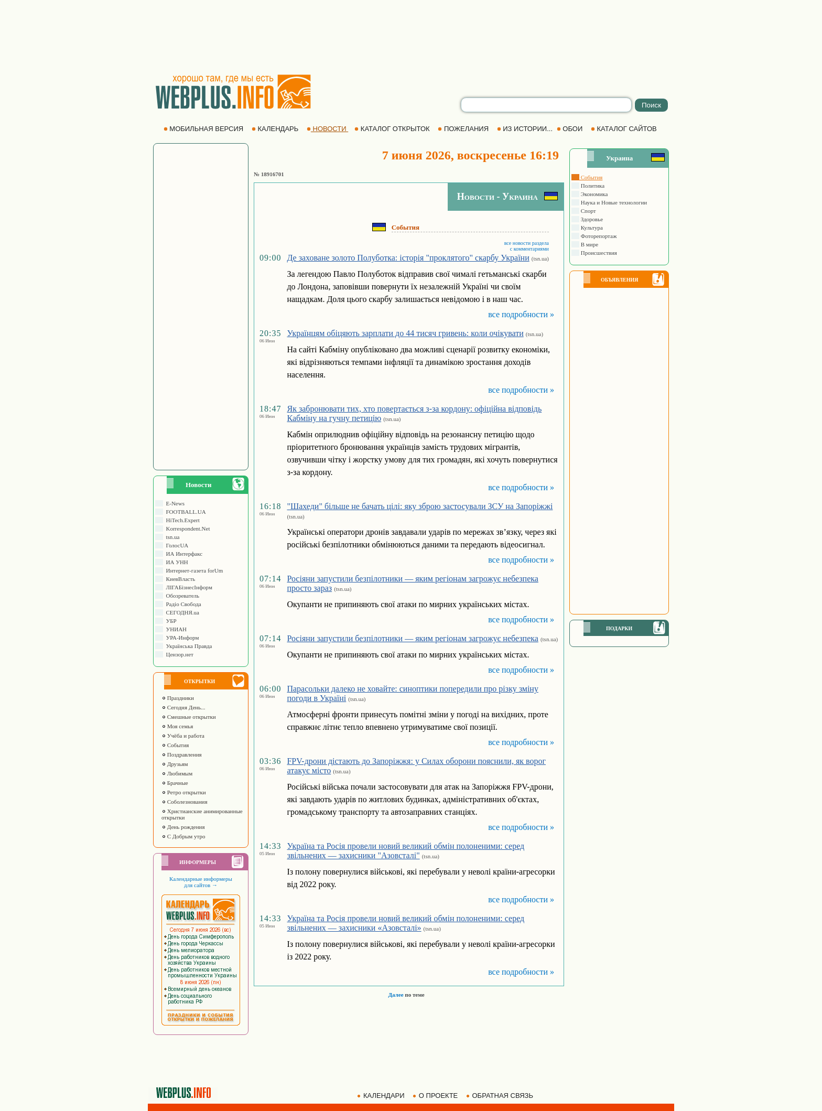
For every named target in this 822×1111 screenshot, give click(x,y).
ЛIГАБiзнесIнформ (187, 587)
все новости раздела (526, 243)
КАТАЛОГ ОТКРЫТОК (392, 129)
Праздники (177, 698)
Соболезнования (184, 802)
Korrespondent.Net (186, 528)
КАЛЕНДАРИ (381, 1095)
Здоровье (591, 219)
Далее (395, 994)
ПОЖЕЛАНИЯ (464, 129)
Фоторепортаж (598, 236)
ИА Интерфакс (182, 554)
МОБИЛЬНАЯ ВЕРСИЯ (204, 129)
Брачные (174, 783)
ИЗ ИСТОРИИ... (526, 129)
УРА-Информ (181, 637)
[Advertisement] (411, 36)
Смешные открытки (188, 717)
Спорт (587, 211)
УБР (170, 621)
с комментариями (529, 249)
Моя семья (177, 726)
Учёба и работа (182, 735)
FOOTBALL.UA (184, 512)
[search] (546, 105)
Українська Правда (187, 646)
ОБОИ (571, 129)
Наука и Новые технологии (613, 202)
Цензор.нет (178, 654)
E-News (174, 503)
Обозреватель (181, 595)
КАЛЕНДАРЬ (276, 129)
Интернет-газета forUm (193, 570)
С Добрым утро (183, 836)
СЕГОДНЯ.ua (181, 612)
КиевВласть (179, 579)
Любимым (176, 773)
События (175, 745)
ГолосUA (175, 545)
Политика (591, 185)
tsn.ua (171, 537)
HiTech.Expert (181, 520)
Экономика (593, 194)
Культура (591, 227)
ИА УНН (175, 562)
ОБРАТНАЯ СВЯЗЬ (500, 1095)
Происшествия (598, 253)
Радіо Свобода (182, 604)
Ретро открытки (183, 792)
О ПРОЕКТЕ (436, 1095)
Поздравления (181, 754)
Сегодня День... (183, 707)
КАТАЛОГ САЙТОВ (624, 129)
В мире (588, 244)
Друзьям (174, 764)
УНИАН (175, 629)
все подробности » (521, 314)
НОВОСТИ (327, 129)
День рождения (183, 827)
